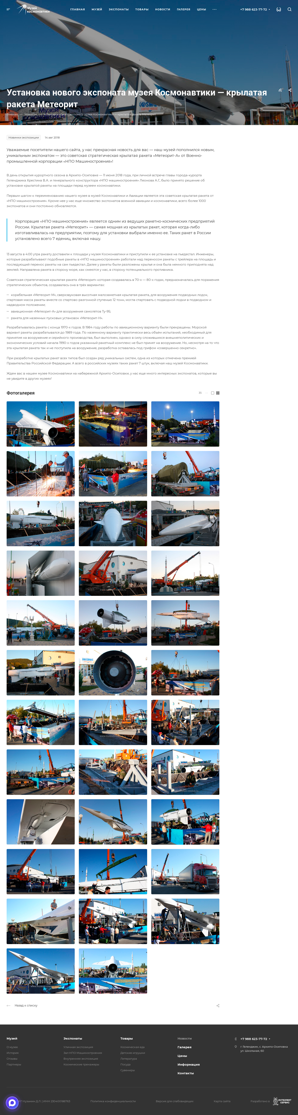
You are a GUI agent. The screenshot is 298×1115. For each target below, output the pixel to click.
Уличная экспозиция (78, 1047)
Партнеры (14, 1064)
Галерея (184, 1047)
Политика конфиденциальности (113, 1101)
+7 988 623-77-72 (253, 9)
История (13, 1052)
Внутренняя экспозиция (81, 1058)
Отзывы (12, 1058)
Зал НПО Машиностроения (83, 1052)
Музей (12, 1038)
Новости (185, 1038)
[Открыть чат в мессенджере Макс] (12, 1102)
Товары (126, 1038)
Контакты (186, 1073)
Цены (182, 1056)
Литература (128, 1058)
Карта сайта (222, 1101)
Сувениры (127, 1070)
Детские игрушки (132, 1052)
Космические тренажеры (81, 1064)
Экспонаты (73, 1038)
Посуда (125, 1064)
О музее (12, 1047)
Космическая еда (132, 1047)
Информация (189, 1064)
